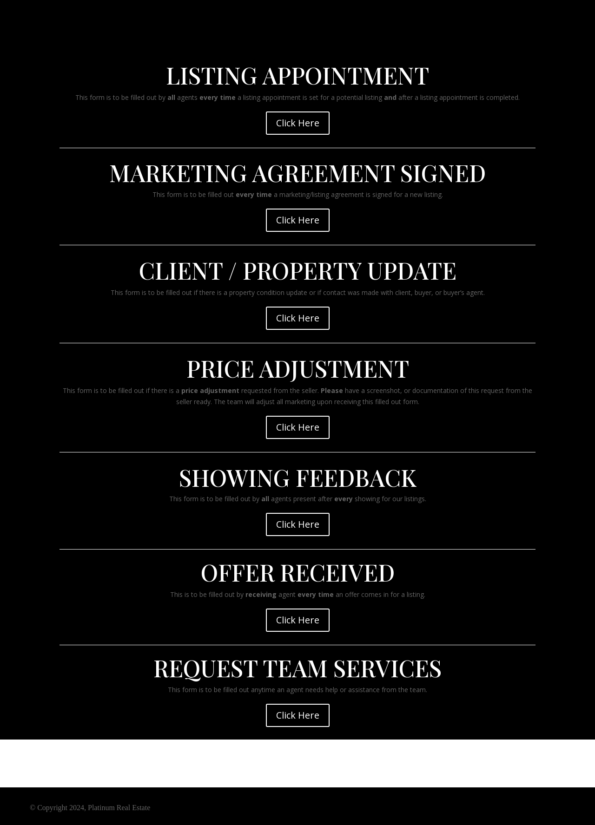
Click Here (297, 123)
